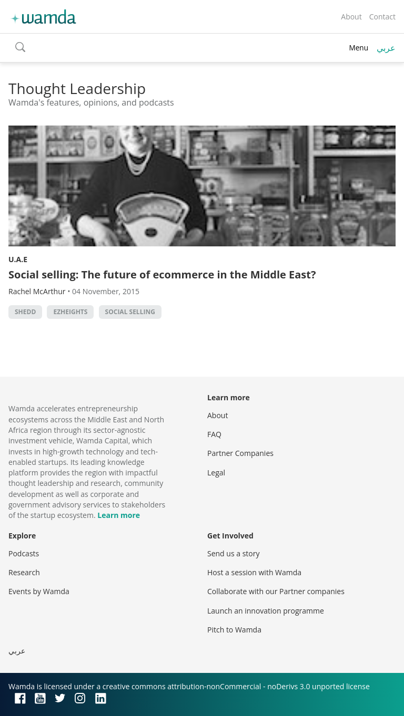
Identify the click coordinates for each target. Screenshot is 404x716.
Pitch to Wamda (234, 630)
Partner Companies (240, 453)
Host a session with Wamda (254, 572)
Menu (358, 48)
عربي (386, 48)
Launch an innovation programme (265, 611)
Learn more (118, 515)
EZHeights (70, 311)
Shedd (25, 311)
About (351, 17)
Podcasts (23, 553)
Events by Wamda (38, 591)
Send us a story (233, 553)
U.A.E (17, 259)
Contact (382, 17)
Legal (216, 473)
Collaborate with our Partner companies (276, 591)
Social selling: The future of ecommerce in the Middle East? (162, 274)
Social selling (130, 311)
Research (24, 572)
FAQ (214, 434)
